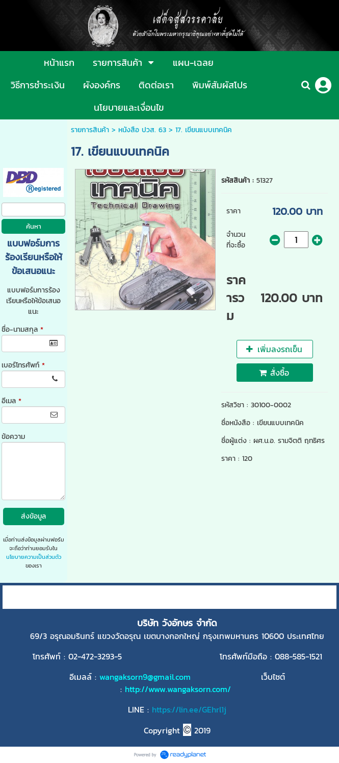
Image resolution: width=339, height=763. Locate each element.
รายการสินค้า (90, 130)
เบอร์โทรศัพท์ (23, 365)
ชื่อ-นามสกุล (22, 329)
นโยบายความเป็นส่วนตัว (33, 557)
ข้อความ (13, 436)
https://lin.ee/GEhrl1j (189, 709)
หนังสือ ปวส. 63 (142, 130)
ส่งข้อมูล (33, 516)
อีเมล (11, 401)
